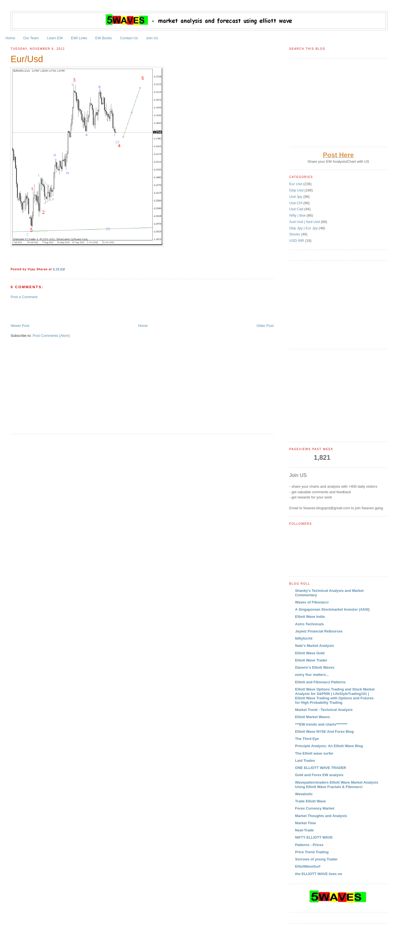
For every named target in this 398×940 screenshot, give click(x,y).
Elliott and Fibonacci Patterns (320, 682)
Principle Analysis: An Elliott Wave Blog (329, 746)
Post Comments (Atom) (51, 336)
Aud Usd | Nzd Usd (305, 222)
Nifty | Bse (298, 215)
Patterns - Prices (309, 845)
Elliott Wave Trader (311, 660)
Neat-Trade (304, 830)
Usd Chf (296, 203)
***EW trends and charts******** (321, 724)
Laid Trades (305, 760)
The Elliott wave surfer (314, 753)
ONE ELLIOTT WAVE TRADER (320, 768)
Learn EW (55, 38)
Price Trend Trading (312, 852)
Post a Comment (24, 297)
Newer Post (20, 326)
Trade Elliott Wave (310, 801)
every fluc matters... (312, 675)
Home (10, 38)
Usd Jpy (296, 197)
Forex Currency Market (314, 808)
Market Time (305, 823)
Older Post (264, 326)
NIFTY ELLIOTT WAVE (314, 837)
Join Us (152, 38)
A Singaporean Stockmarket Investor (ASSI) (332, 609)
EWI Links (79, 38)
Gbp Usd (297, 190)
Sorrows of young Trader (316, 859)
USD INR (297, 240)
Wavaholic (304, 794)
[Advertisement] (75, 311)
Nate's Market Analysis (314, 646)
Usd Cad (296, 209)
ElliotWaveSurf (307, 866)
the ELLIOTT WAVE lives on (318, 874)
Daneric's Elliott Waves (314, 667)
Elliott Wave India (310, 617)
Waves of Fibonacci (312, 602)
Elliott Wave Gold (309, 653)
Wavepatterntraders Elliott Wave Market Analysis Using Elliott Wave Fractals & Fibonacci (336, 784)
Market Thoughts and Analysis (321, 816)
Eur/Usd (27, 59)
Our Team (31, 38)
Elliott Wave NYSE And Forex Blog (324, 731)
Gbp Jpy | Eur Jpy (304, 228)
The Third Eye (307, 739)
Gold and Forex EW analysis (319, 775)
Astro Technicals (309, 624)
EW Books (103, 38)
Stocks (295, 234)
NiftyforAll (304, 638)
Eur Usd (296, 184)
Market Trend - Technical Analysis (324, 710)
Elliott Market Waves (312, 717)
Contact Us (129, 38)
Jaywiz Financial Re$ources (319, 631)
